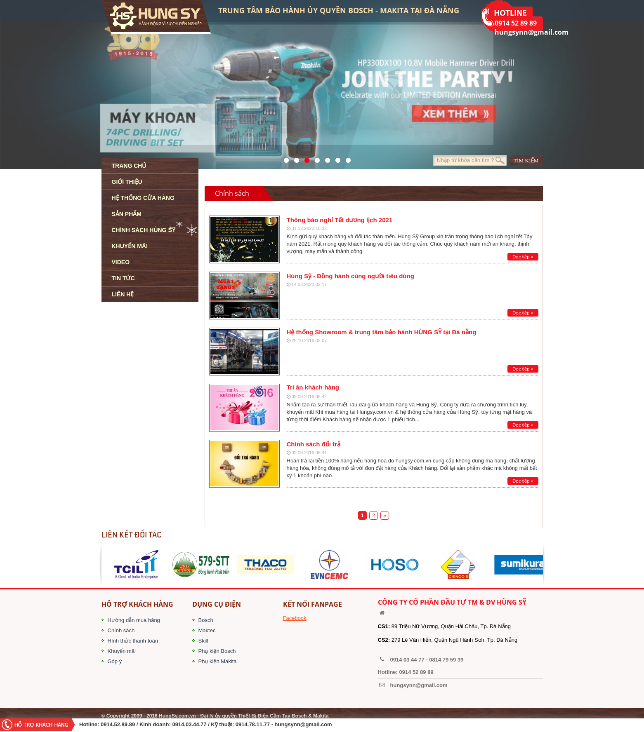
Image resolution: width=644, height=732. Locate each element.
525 (305, 158)
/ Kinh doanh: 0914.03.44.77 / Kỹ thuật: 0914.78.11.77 (203, 724)
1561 (346, 158)
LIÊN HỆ (123, 294)
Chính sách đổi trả (313, 444)
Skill (203, 641)
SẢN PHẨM (127, 214)
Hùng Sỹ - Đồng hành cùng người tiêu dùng (350, 275)
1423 (335, 158)
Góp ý (115, 661)
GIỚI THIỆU (127, 181)
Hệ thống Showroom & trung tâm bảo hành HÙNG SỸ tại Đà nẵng (382, 332)
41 (294, 158)
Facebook (295, 618)
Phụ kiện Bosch (217, 651)
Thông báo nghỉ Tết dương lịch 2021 (340, 219)
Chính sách (121, 630)
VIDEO (121, 262)
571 (284, 158)
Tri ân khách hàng (313, 387)
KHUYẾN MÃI (130, 246)
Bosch (205, 620)
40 (325, 158)
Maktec (207, 630)
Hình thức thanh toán (133, 641)
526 (315, 158)
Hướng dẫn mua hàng (134, 620)
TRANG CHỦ (129, 165)
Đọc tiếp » (522, 256)
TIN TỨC (123, 278)
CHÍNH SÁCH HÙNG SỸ (143, 230)
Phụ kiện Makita (217, 661)
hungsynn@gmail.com (303, 724)
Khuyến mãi (122, 651)
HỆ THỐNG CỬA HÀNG (143, 198)
